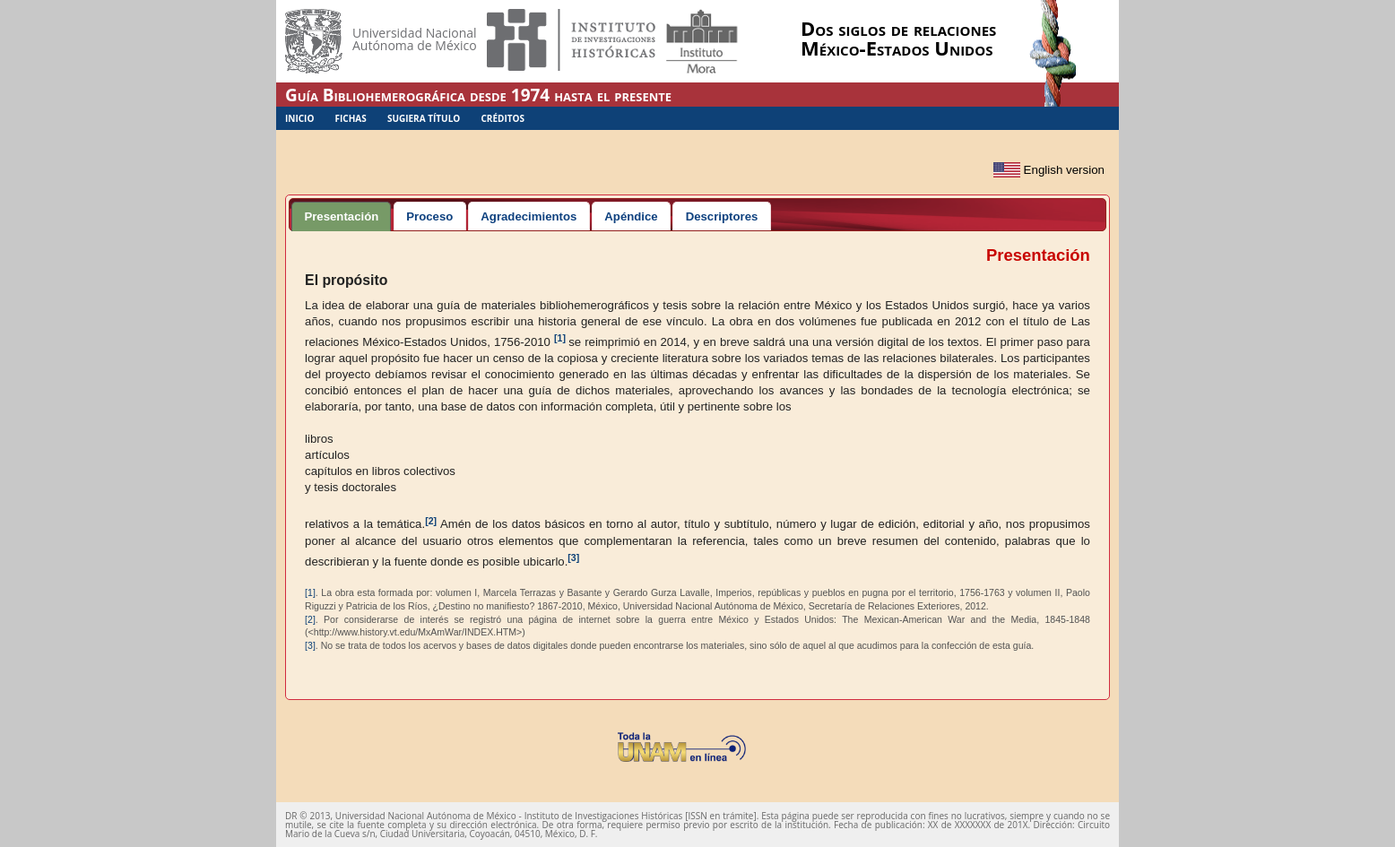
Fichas (351, 118)
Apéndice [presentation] (630, 216)
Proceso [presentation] (429, 216)
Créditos (502, 118)
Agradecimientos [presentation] (528, 216)
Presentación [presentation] (341, 216)
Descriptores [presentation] (722, 216)
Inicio (299, 118)
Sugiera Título (423, 118)
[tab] (341, 216)
